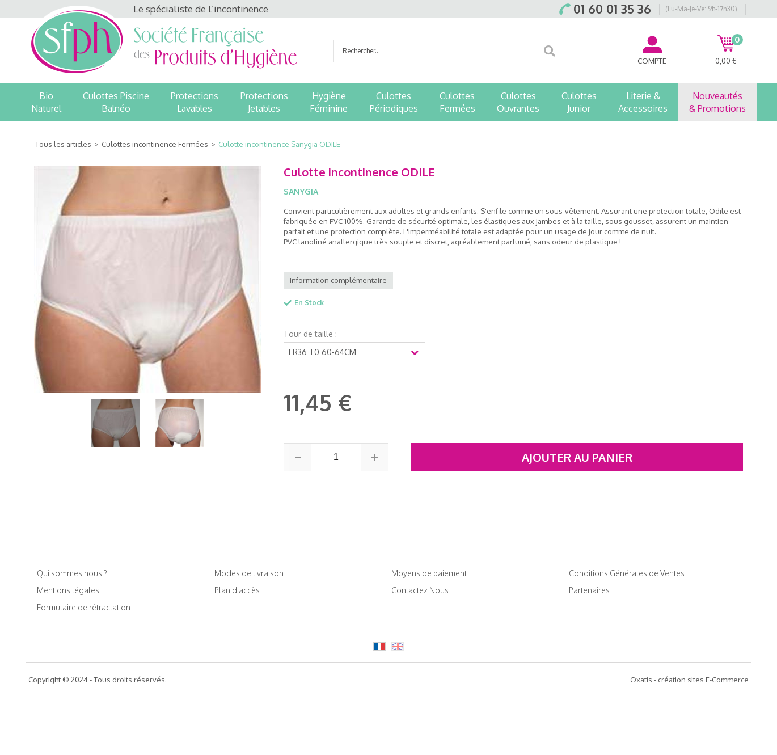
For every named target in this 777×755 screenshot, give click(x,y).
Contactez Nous (420, 590)
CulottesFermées (457, 102)
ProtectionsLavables (194, 102)
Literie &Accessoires (643, 102)
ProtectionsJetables (264, 102)
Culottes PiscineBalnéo (116, 102)
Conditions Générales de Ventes (627, 573)
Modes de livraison (249, 573)
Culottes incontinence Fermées (155, 144)
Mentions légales (68, 590)
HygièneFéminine (329, 102)
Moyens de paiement (429, 573)
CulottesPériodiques (394, 102)
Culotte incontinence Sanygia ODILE (279, 144)
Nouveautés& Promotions (717, 102)
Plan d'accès (237, 590)
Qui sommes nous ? (72, 573)
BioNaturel (46, 102)
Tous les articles (63, 144)
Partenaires (589, 590)
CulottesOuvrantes (518, 102)
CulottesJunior (579, 102)
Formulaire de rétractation (83, 607)
